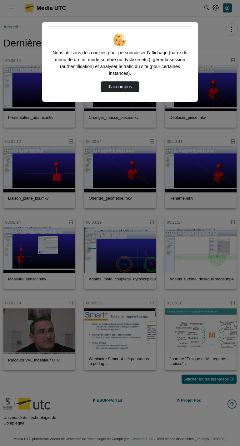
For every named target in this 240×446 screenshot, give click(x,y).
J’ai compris (120, 86)
